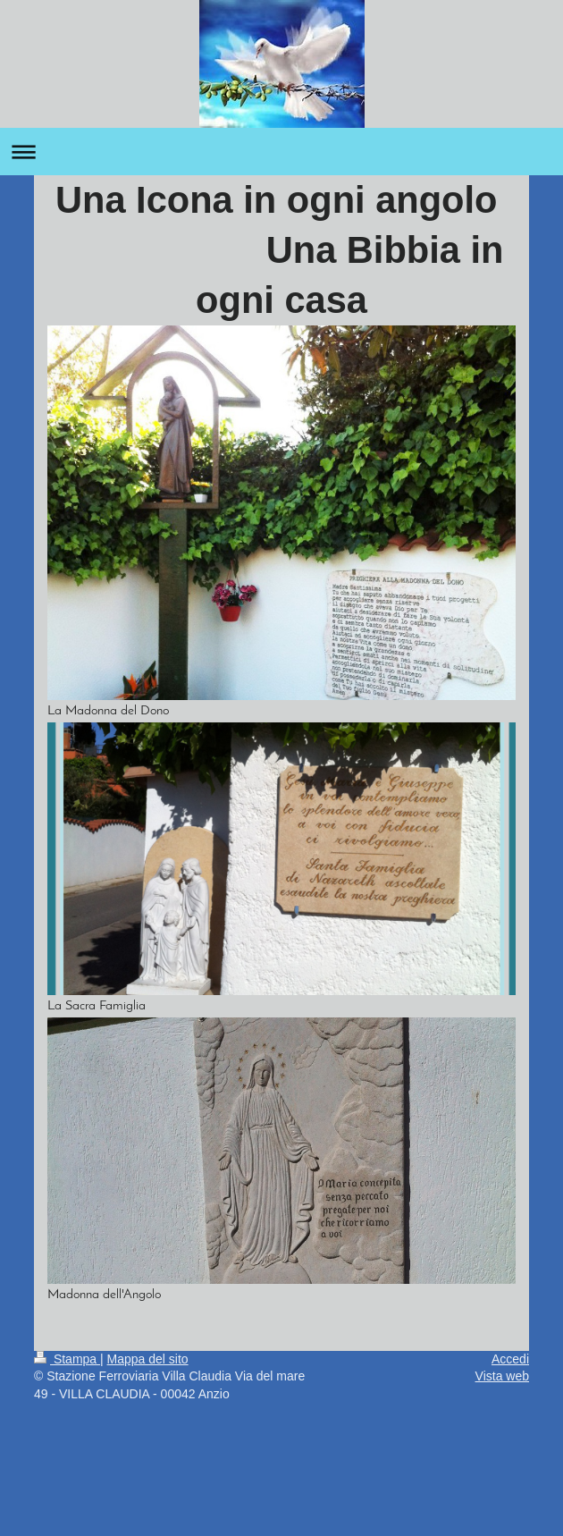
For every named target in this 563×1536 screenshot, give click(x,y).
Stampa (67, 1359)
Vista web (502, 1376)
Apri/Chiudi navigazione (281, 151)
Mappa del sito (148, 1359)
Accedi (510, 1359)
